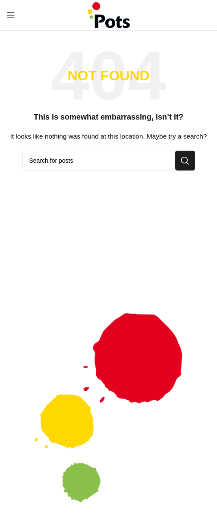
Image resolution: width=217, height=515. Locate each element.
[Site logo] (108, 14)
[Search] (108, 161)
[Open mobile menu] (10, 15)
